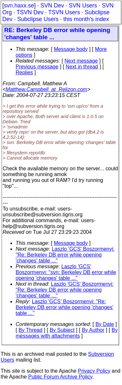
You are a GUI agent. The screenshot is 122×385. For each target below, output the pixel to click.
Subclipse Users (38, 19)
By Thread (31, 330)
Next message (81, 61)
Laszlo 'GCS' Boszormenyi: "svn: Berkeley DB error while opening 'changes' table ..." (66, 272)
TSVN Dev (30, 12)
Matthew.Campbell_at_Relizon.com (46, 89)
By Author (93, 330)
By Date (104, 324)
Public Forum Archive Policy (60, 376)
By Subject (62, 330)
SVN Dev (52, 5)
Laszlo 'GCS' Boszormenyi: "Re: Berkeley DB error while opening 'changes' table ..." (65, 254)
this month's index (86, 19)
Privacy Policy (94, 371)
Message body (71, 49)
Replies (24, 72)
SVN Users (83, 5)
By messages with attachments (67, 333)
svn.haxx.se (19, 5)
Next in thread (82, 66)
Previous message (37, 66)
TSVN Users (64, 12)
